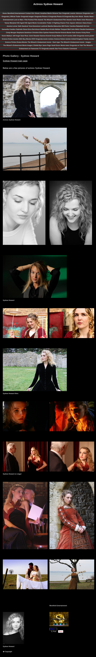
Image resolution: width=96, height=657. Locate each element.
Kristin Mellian (55, 29)
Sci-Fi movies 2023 (69, 36)
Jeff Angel (16, 36)
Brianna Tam (57, 13)
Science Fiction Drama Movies (16, 42)
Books (86, 16)
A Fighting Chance (59, 23)
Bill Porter (65, 26)
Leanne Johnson (76, 13)
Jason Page (46, 45)
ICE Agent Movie (31, 23)
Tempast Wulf (66, 29)
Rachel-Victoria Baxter (63, 32)
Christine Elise (37, 32)
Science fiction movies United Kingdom (68, 39)
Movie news (65, 45)
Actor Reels (76, 20)
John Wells (75, 29)
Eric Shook (36, 13)
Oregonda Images (27, 16)
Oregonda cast (88, 13)
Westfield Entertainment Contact (19, 13)
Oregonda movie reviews (44, 39)
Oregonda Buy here (71, 16)
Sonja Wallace (57, 36)
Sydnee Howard (49, 32)
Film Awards (38, 20)
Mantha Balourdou (54, 26)
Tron (67, 23)
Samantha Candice (8, 29)
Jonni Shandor (34, 36)
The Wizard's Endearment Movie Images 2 (18, 45)
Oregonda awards (47, 49)
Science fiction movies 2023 (12, 39)
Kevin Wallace (7, 36)
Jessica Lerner (12, 26)
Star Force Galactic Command (66, 49)
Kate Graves (76, 32)
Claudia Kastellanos (87, 29)
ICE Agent (21, 23)
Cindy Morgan (11, 32)
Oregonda (66, 13)
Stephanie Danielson (24, 32)
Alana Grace (86, 23)
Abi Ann (86, 26)
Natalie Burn (45, 29)
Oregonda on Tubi (76, 45)
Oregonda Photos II (41, 16)
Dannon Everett (46, 36)
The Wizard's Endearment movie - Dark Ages (44, 42)
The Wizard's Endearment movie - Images (76, 42)
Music (81, 16)
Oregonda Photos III (56, 16)
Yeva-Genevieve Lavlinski (38, 26)
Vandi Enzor (55, 45)
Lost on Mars (19, 20)
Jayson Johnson (76, 23)
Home (5, 13)
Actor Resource (87, 20)
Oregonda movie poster (85, 36)
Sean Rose (24, 36)
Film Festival (29, 20)
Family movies (89, 39)
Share (52, 629)
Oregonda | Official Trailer (11, 16)
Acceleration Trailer (44, 23)
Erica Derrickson (34, 29)
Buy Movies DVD (29, 39)
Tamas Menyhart (11, 23)
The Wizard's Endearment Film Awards (58, 20)
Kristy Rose (86, 32)
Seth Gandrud (23, 26)
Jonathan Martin (46, 13)
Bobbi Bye (38, 45)
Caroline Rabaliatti (76, 26)
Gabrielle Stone (22, 29)
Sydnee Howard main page (15, 61)
